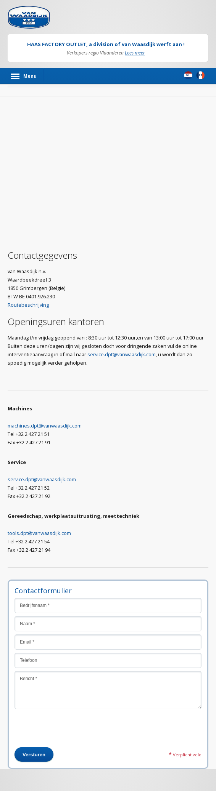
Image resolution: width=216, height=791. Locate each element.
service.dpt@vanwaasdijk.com (121, 354)
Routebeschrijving (28, 304)
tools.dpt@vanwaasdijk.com (39, 533)
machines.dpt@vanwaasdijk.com (45, 425)
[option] (108, 48)
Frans (200, 75)
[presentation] (73, 732)
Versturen (34, 754)
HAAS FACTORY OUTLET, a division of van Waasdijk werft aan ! (106, 44)
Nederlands (188, 75)
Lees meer (135, 53)
